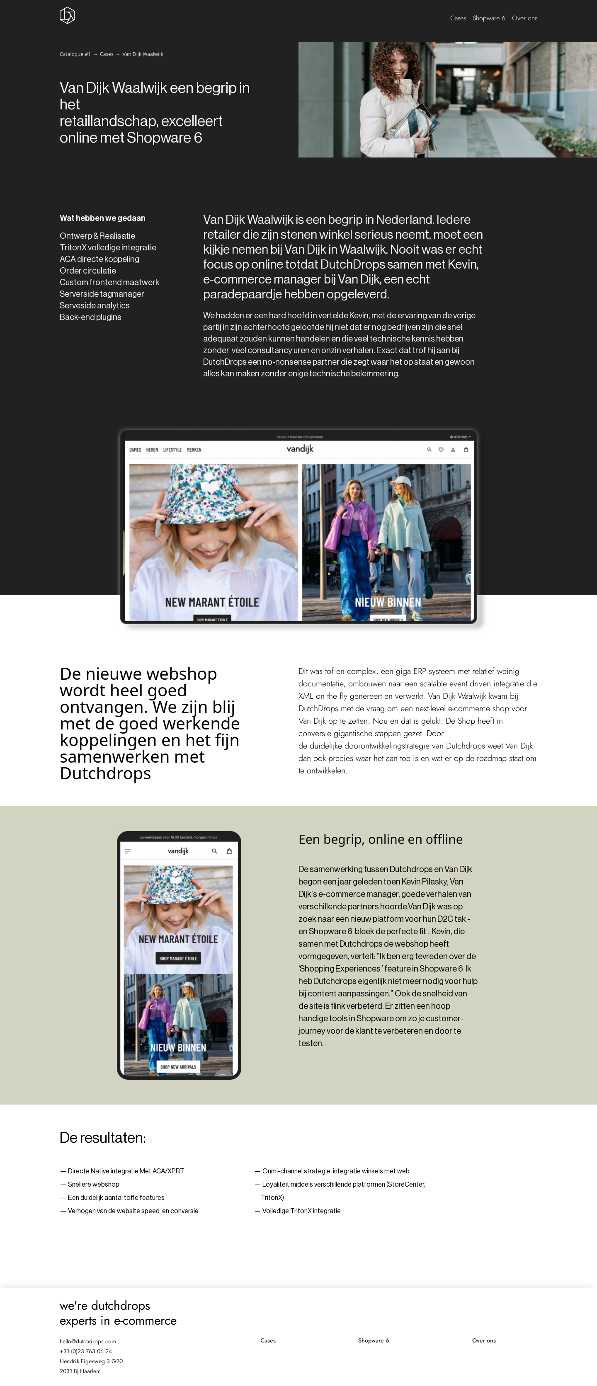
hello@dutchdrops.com (88, 1341)
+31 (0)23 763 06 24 (86, 1351)
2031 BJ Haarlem (80, 1371)
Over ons (524, 18)
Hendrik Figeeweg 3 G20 (91, 1361)
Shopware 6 (489, 18)
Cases (458, 18)
